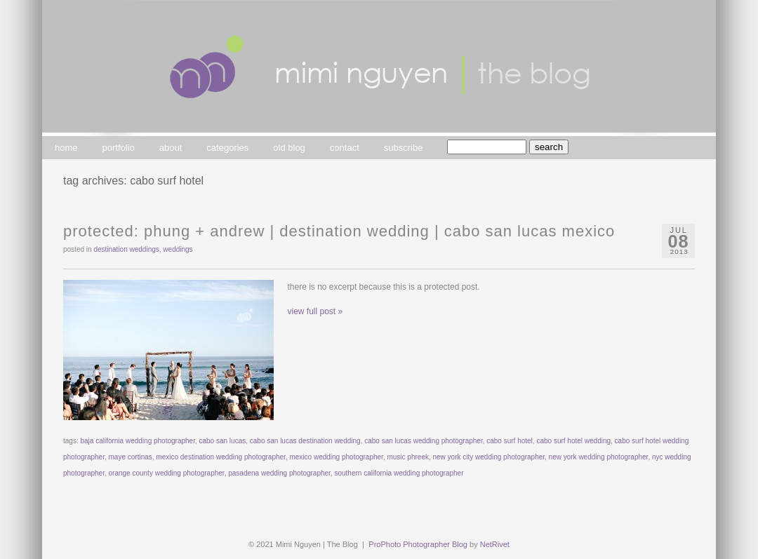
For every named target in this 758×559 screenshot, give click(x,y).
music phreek (407, 457)
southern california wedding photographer (398, 473)
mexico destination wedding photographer (221, 457)
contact (344, 147)
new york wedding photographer (599, 457)
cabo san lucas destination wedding (305, 441)
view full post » (315, 311)
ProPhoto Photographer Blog (417, 544)
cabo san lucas (222, 441)
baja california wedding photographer (137, 441)
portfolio (118, 147)
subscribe (403, 147)
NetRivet (495, 544)
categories (227, 147)
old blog (289, 147)
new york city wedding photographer (489, 457)
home (66, 147)
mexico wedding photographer (336, 457)
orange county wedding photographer (167, 473)
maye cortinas (130, 457)
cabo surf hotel (509, 441)
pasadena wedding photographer (279, 473)
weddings (177, 249)
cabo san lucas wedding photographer (423, 441)
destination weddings (126, 249)
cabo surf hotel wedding (573, 441)
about (170, 147)
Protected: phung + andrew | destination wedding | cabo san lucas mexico (339, 231)
